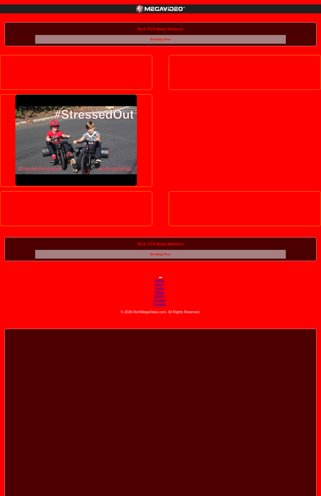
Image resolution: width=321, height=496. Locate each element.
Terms (159, 288)
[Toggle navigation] (160, 277)
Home (159, 280)
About (159, 284)
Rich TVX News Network (160, 29)
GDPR (159, 296)
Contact (159, 300)
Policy (159, 292)
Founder (159, 304)
